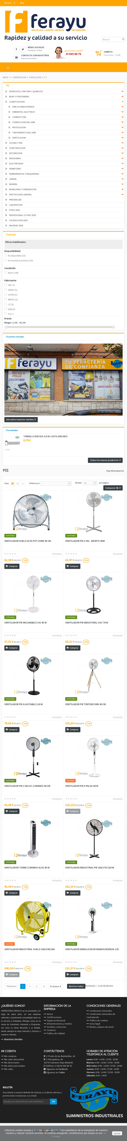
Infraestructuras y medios (59, 1023)
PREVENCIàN (15, 199)
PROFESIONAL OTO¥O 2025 (22, 215)
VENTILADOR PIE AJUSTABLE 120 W (23, 704)
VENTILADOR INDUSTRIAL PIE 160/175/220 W (89, 867)
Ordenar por (34, 483)
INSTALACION (19, 127)
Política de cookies (99, 1020)
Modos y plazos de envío (102, 1026)
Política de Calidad (56, 1033)
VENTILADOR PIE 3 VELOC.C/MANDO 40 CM (27, 785)
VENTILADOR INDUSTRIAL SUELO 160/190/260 (29, 949)
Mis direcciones (11, 1062)
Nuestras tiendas (15, 337)
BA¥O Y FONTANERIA (19, 96)
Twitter (62, 1072)
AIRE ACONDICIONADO (23, 106)
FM (11, 314)
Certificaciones (54, 1017)
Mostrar (78, 482)
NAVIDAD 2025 (16, 225)
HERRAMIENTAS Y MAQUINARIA (24, 173)
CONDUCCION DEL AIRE (23, 122)
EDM (11, 309)
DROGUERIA (15, 158)
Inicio (5, 77)
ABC (11, 285)
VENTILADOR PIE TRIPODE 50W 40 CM (85, 704)
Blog (22, 2)
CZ (11, 304)
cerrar (117, 1133)
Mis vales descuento (14, 1059)
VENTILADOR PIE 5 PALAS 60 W (81, 785)
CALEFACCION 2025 (18, 220)
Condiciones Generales (101, 1010)
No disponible (16, 255)
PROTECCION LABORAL (20, 194)
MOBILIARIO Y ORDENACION (22, 189)
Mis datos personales (14, 1065)
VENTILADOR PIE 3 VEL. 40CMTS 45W (85, 540)
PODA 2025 (14, 210)
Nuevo (13, 272)
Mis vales (8, 1069)
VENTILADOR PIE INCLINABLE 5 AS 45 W (25, 622)
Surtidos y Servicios (56, 1026)
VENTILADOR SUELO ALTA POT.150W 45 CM (27, 540)
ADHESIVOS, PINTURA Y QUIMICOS (26, 91)
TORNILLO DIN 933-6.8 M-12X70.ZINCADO (45, 436)
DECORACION (15, 153)
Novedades (12, 430)
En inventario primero (20, 260)
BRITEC (13, 299)
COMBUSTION (19, 117)
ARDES (12, 289)
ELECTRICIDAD (16, 163)
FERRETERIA (15, 168)
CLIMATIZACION (19, 77)
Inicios (50, 1014)
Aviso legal (95, 1023)
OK (53, 1101)
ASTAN (12, 294)
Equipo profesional (56, 1020)
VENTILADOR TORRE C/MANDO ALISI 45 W (27, 867)
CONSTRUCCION (17, 148)
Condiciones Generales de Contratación (101, 1016)
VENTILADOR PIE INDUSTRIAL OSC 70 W (86, 622)
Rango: (8, 322)
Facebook (63, 1069)
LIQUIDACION (15, 204)
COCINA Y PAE (15, 142)
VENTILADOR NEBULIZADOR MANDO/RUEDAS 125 (92, 949)
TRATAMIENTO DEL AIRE (24, 132)
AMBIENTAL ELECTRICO (23, 111)
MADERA (13, 184)
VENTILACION (35, 77)
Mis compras (10, 1056)
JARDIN (12, 179)
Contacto (51, 1030)
